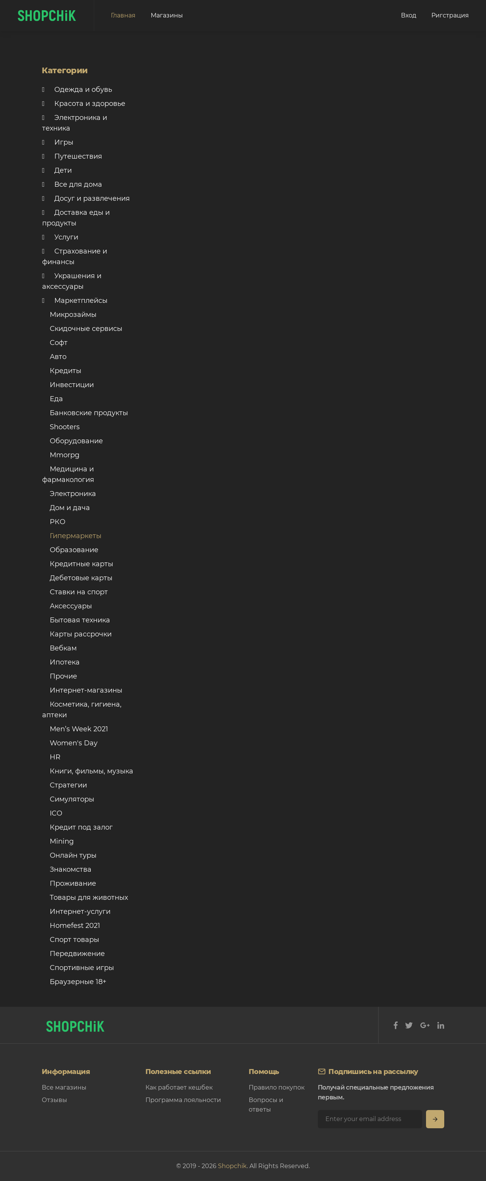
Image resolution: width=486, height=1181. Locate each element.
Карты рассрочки (77, 634)
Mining (58, 841)
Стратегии (64, 785)
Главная (123, 15)
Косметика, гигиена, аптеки (82, 709)
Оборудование (72, 441)
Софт (55, 343)
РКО (53, 522)
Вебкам (59, 648)
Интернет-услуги (76, 911)
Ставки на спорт (75, 592)
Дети (57, 170)
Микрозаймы (69, 314)
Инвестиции (68, 385)
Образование (70, 550)
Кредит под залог (77, 827)
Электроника (69, 494)
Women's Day (70, 743)
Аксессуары (67, 606)
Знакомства (67, 869)
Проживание (69, 883)
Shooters (61, 427)
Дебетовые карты (77, 578)
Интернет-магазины (82, 690)
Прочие (59, 676)
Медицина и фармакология (68, 474)
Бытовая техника (76, 620)
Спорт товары (70, 939)
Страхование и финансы (74, 256)
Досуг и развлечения (86, 198)
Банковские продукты (85, 413)
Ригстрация (450, 15)
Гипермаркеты (71, 536)
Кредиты (61, 371)
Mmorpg (60, 455)
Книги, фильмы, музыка (87, 771)
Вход (408, 15)
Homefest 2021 (71, 925)
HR (51, 757)
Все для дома (72, 184)
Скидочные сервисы (82, 328)
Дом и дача (66, 508)
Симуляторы (68, 799)
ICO (52, 813)
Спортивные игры (78, 968)
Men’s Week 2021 (75, 729)
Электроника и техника (74, 122)
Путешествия (72, 156)
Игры (57, 142)
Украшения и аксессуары (71, 281)
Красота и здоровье (83, 103)
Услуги (60, 237)
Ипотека (61, 662)
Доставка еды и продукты (76, 217)
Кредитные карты (77, 564)
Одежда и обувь (77, 89)
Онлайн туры (69, 855)
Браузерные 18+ (74, 982)
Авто (54, 357)
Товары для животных (85, 897)
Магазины (167, 15)
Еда (52, 399)
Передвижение (73, 954)
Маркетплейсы (74, 300)
